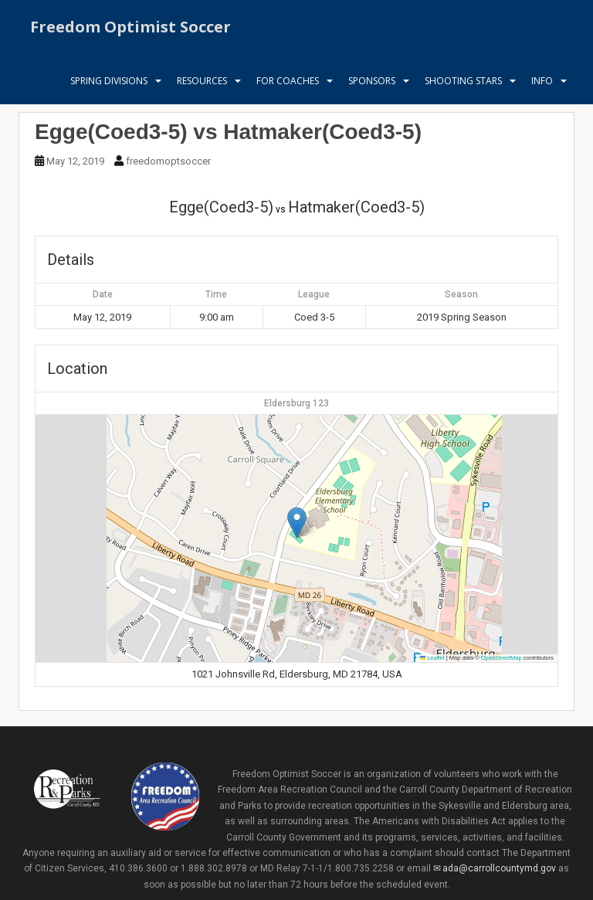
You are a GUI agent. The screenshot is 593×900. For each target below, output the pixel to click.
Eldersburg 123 (296, 403)
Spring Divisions (108, 80)
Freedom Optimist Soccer (130, 26)
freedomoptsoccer (168, 161)
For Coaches (287, 80)
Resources (202, 80)
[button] (297, 522)
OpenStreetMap (501, 657)
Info (542, 80)
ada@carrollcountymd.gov (499, 868)
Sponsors (371, 80)
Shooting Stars (463, 80)
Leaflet (432, 657)
